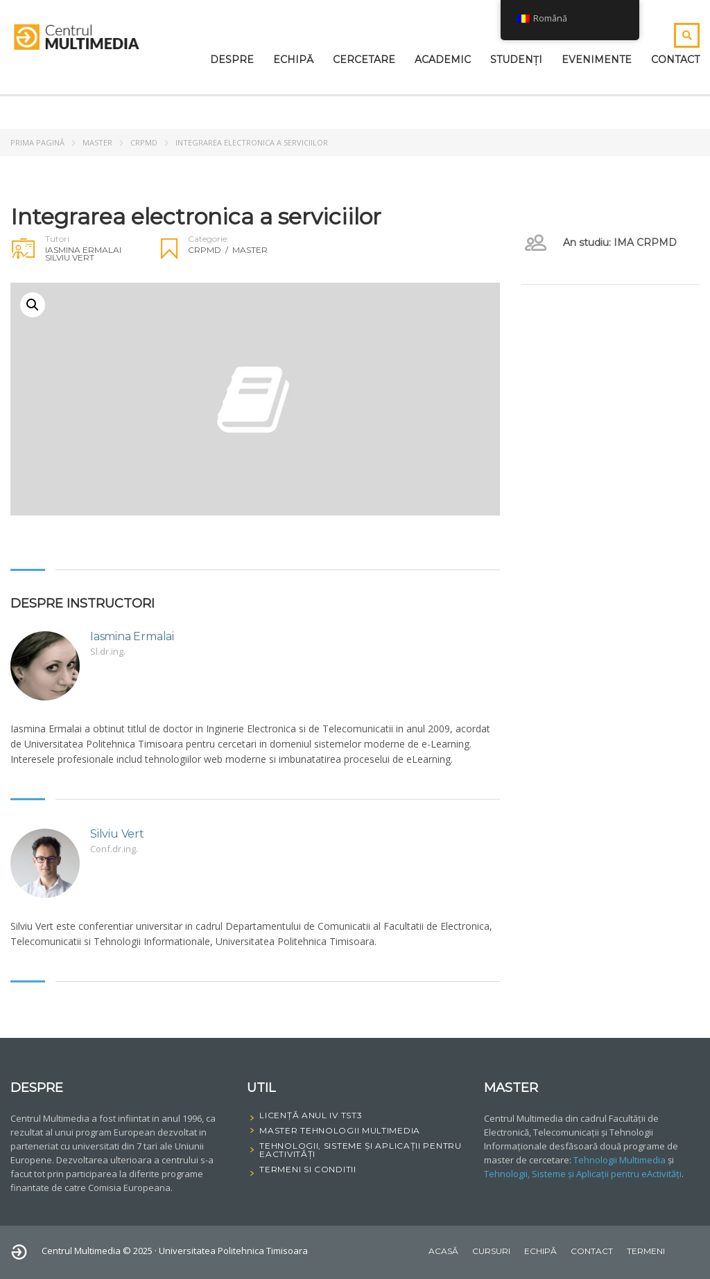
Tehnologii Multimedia (619, 1160)
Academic (443, 59)
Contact (675, 59)
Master (97, 142)
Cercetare (364, 59)
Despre (232, 59)
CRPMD (143, 142)
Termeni (646, 1251)
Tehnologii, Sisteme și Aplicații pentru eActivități (583, 1173)
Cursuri (491, 1251)
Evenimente (597, 59)
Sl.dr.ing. (107, 651)
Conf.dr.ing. (114, 849)
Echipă (293, 59)
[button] (32, 304)
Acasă (443, 1251)
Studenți (516, 59)
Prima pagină (37, 142)
